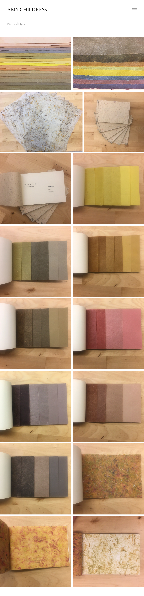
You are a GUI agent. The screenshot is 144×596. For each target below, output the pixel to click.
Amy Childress (27, 10)
